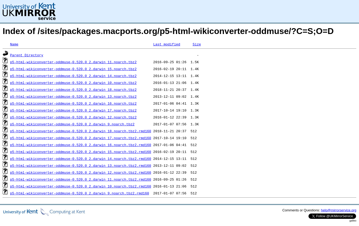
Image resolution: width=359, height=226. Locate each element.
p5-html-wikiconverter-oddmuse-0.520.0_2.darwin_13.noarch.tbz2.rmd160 (80, 165)
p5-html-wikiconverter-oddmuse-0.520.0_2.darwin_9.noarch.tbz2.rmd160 (79, 193)
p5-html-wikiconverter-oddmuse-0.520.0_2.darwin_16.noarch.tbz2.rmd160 (80, 144)
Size (197, 44)
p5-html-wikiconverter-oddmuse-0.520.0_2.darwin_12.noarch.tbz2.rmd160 (80, 172)
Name (14, 44)
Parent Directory (26, 55)
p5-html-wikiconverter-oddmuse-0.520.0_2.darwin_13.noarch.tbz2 (73, 96)
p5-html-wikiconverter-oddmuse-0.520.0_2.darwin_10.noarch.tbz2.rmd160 (80, 186)
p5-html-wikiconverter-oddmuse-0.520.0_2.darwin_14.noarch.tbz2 (73, 75)
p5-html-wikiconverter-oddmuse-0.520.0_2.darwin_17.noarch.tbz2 (73, 110)
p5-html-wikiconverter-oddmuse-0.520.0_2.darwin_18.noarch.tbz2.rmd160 (80, 131)
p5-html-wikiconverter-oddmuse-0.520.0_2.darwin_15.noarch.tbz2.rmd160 (80, 151)
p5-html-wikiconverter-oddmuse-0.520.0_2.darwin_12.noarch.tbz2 (73, 117)
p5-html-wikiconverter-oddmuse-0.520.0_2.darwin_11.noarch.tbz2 (73, 61)
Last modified (166, 44)
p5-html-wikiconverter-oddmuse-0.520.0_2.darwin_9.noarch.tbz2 (72, 124)
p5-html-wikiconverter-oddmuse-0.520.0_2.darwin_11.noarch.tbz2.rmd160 (80, 179)
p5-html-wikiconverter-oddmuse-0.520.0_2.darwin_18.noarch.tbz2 (73, 89)
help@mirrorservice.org (338, 210)
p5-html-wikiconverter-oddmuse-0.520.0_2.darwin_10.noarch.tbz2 (73, 82)
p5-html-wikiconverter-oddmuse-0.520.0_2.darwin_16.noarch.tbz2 (73, 103)
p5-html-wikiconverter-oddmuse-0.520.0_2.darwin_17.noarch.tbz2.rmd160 (80, 137)
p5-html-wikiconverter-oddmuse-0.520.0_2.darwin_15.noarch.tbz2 (73, 68)
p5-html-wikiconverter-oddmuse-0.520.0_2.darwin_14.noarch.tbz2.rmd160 (80, 158)
